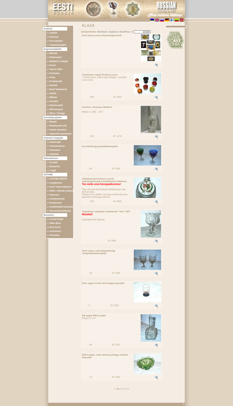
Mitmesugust (56, 109)
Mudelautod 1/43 (58, 125)
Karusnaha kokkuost (60, 211)
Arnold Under (57, 219)
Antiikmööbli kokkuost (61, 207)
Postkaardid (56, 81)
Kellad (53, 93)
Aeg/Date (113, 32)
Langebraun (56, 183)
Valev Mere (55, 223)
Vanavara (54, 195)
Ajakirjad (54, 154)
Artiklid (53, 33)
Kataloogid (55, 142)
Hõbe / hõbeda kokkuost (62, 191)
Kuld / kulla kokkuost (60, 187)
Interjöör (54, 101)
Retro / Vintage (57, 113)
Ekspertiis (55, 166)
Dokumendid (56, 105)
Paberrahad (56, 57)
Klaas (52, 77)
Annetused (55, 231)
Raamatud (55, 150)
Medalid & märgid (59, 61)
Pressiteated (56, 41)
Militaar (53, 97)
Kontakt (54, 162)
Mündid (53, 53)
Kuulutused (56, 203)
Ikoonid (53, 85)
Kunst (53, 65)
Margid (53, 121)
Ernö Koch (55, 227)
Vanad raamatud (58, 129)
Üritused (54, 37)
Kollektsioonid (57, 199)
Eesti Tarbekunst (58, 89)
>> (127, 389)
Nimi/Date (102, 32)
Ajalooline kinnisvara (60, 133)
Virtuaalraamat (57, 146)
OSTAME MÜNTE (58, 179)
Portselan (55, 73)
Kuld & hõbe (56, 69)
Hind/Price (124, 32)
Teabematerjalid (58, 45)
